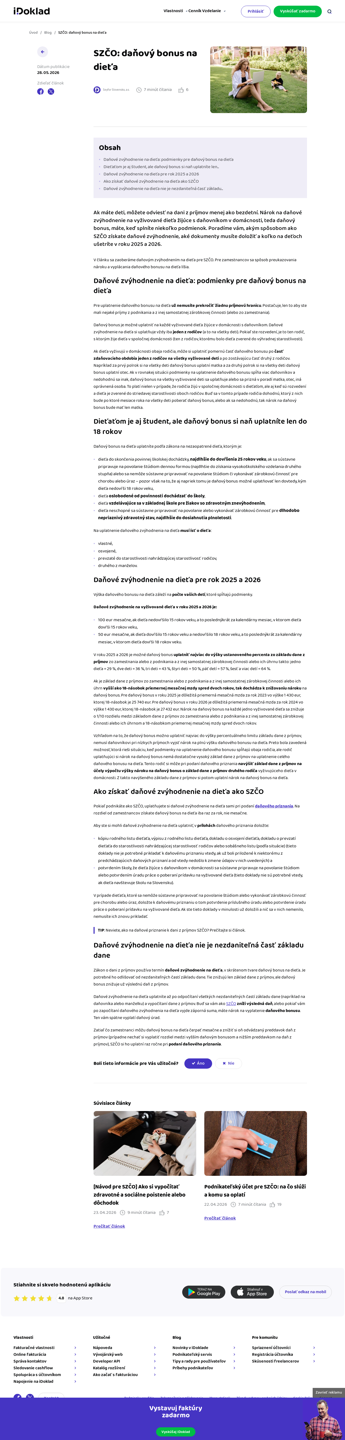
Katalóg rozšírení (109, 1368)
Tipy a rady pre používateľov (199, 1361)
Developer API (106, 1361)
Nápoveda (102, 1347)
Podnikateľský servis (192, 1354)
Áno (201, 1063)
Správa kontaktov (29, 1361)
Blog (48, 33)
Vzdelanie (209, 11)
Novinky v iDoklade (190, 1347)
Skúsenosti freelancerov (275, 1361)
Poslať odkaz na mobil (305, 1292)
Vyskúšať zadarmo (297, 10)
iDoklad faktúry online (31, 10)
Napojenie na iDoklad (33, 1381)
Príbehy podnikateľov (192, 1368)
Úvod (33, 33)
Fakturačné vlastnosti (33, 1347)
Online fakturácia (29, 1354)
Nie (231, 1063)
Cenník (188, 11)
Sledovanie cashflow (33, 1368)
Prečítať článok (109, 1226)
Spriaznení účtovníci (271, 1347)
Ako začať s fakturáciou (115, 1374)
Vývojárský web (108, 1354)
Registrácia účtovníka (272, 1354)
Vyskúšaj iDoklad (175, 1432)
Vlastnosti (162, 11)
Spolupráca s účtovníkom (37, 1374)
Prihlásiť (256, 10)
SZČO (231, 1003)
